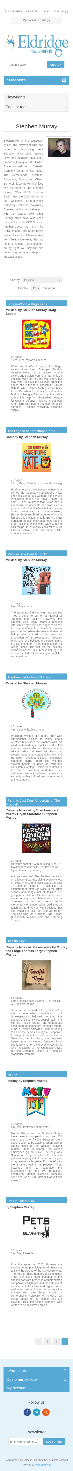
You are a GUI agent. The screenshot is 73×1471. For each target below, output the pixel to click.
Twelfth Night (16, 941)
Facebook (27, 1412)
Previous (38, 1341)
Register (32, 11)
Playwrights (13, 11)
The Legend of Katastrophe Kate (30, 431)
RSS (46, 1412)
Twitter (36, 1412)
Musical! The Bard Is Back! (26, 554)
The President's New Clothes (28, 677)
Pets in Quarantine (20, 1201)
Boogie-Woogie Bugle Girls (26, 304)
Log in (46, 11)
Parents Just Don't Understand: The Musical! (33, 802)
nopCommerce (43, 1464)
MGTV (11, 1075)
